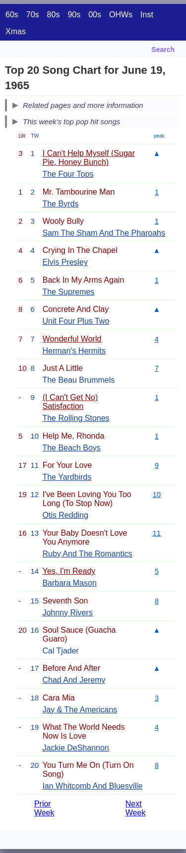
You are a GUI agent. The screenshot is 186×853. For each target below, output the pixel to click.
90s (73, 14)
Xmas (15, 31)
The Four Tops (67, 174)
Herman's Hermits (74, 351)
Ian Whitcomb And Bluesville (92, 786)
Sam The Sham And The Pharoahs (103, 233)
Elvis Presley (65, 262)
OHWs (120, 14)
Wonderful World (72, 339)
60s (11, 14)
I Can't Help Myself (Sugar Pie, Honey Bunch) (89, 157)
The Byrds (60, 204)
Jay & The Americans (79, 709)
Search (163, 49)
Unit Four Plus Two (75, 321)
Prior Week (44, 808)
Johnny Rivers (67, 612)
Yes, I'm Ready (69, 571)
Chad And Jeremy (73, 680)
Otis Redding (65, 515)
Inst (146, 14)
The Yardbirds (66, 477)
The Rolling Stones (75, 418)
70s (32, 14)
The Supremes (68, 292)
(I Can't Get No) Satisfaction (70, 401)
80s (53, 14)
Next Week (135, 808)
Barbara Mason (69, 583)
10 (157, 494)
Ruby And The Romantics (87, 554)
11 (157, 533)
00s (94, 14)
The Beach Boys (71, 448)
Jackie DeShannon (75, 748)
